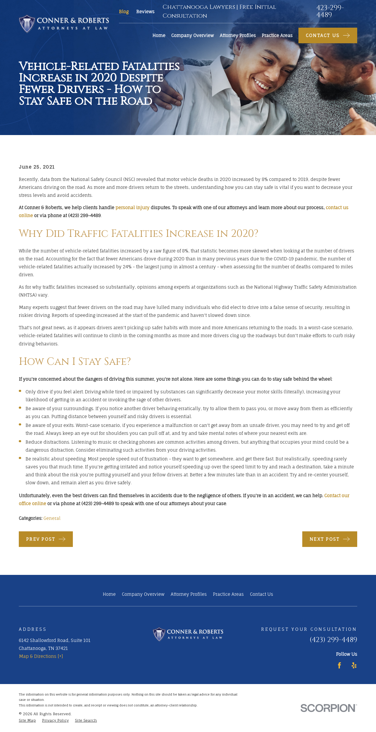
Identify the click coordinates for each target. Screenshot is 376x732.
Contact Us (261, 594)
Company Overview (143, 594)
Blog (123, 11)
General (52, 518)
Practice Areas (228, 594)
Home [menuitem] (158, 35)
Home (109, 594)
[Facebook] (339, 665)
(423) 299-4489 (333, 640)
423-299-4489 (330, 11)
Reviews (145, 11)
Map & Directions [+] (41, 656)
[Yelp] (354, 665)
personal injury (132, 207)
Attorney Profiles (189, 594)
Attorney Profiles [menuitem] (238, 35)
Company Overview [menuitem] (192, 35)
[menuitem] (27, 720)
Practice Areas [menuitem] (277, 35)
